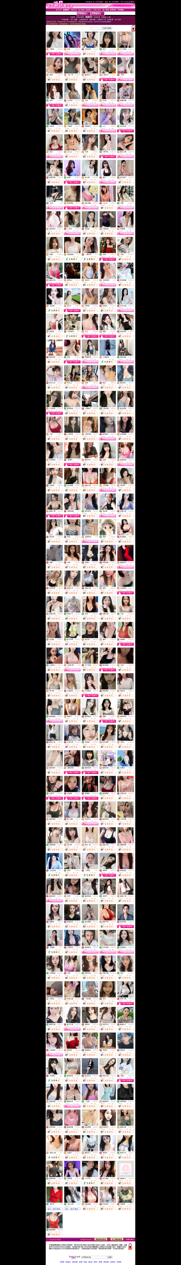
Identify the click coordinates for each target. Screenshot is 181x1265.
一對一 (78, 254)
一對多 (132, 75)
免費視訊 (60, 49)
